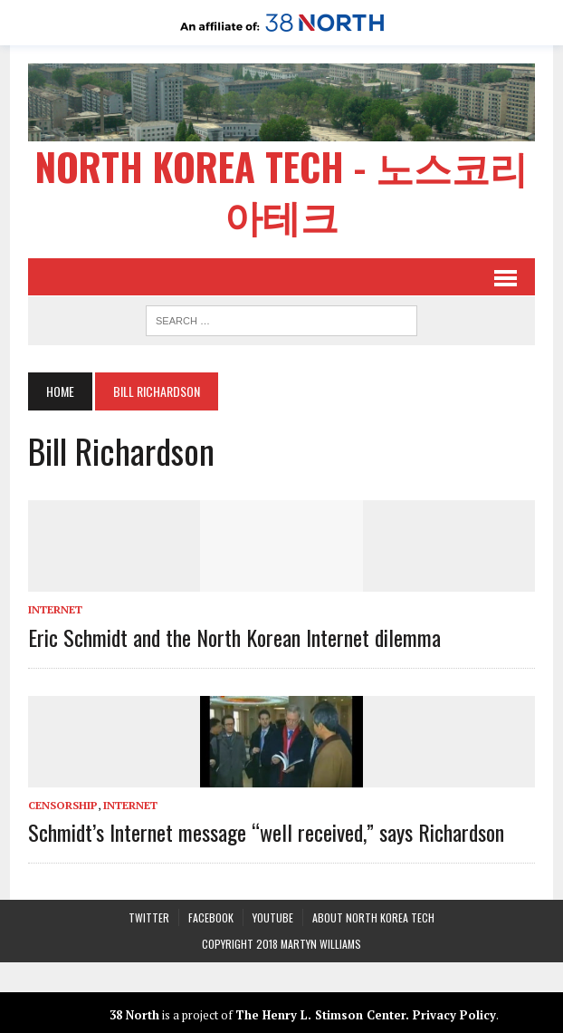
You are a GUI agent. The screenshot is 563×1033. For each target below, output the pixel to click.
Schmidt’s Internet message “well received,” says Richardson (267, 831)
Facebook (211, 916)
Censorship (64, 803)
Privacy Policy (454, 1013)
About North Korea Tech (373, 916)
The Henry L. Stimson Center (320, 1013)
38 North (134, 1013)
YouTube (273, 916)
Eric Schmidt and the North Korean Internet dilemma (235, 635)
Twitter (149, 916)
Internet (56, 608)
